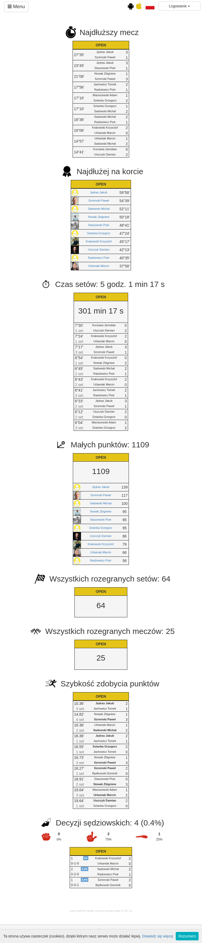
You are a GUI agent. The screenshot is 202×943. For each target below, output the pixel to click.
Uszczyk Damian (98, 249)
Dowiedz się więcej (157, 936)
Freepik (90, 911)
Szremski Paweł (98, 200)
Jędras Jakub (98, 192)
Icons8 (98, 911)
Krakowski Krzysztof (99, 241)
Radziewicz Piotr (98, 257)
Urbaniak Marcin (98, 265)
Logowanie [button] (179, 6)
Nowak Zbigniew (98, 216)
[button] (150, 6)
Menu (16, 6)
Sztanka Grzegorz (98, 233)
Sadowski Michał (98, 208)
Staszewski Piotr (98, 225)
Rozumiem (187, 936)
